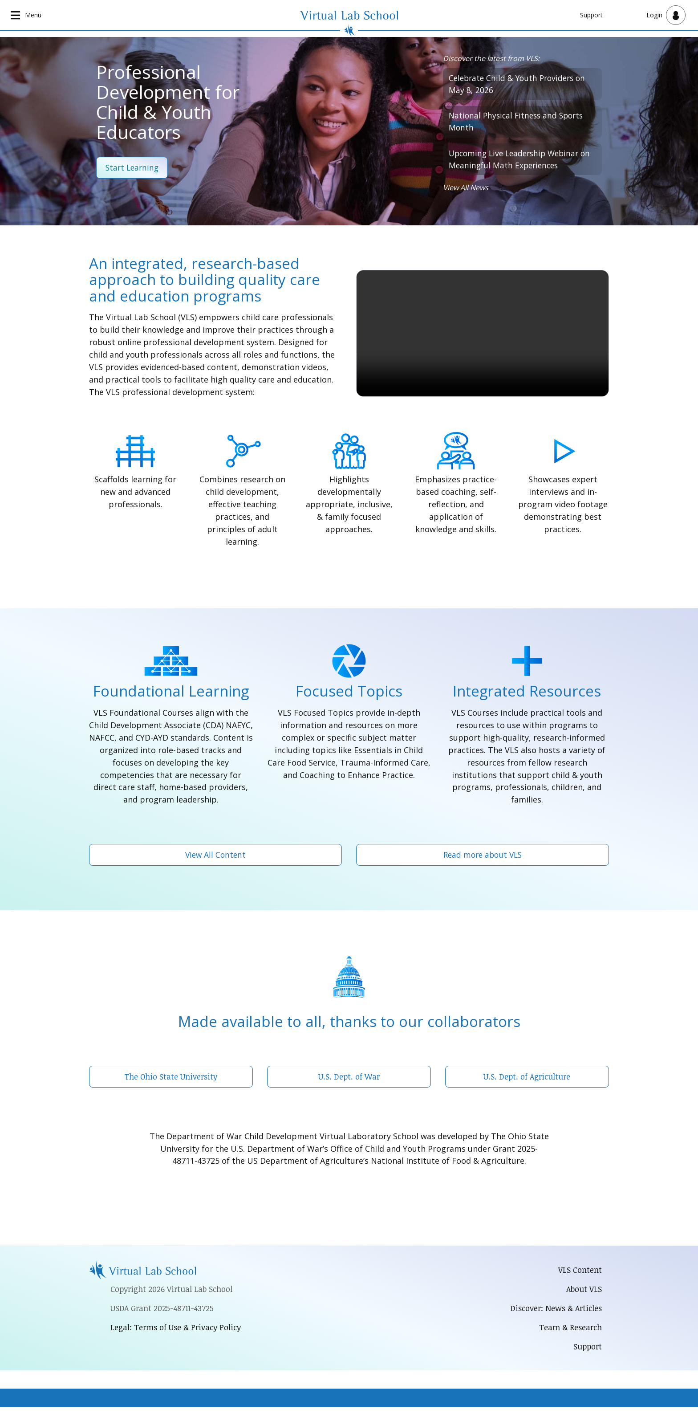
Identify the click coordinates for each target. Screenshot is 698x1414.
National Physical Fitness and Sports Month (519, 123)
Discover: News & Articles (554, 1313)
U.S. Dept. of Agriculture (527, 1081)
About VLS (584, 1294)
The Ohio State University (171, 1081)
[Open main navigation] (27, 15)
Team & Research (569, 1333)
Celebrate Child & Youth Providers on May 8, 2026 (520, 84)
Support (591, 15)
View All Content (215, 858)
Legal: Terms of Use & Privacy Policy (177, 1333)
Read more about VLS (482, 858)
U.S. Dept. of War (349, 1081)
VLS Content (580, 1275)
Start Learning (133, 168)
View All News (465, 192)
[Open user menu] (665, 15)
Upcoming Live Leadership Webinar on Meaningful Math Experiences (517, 162)
